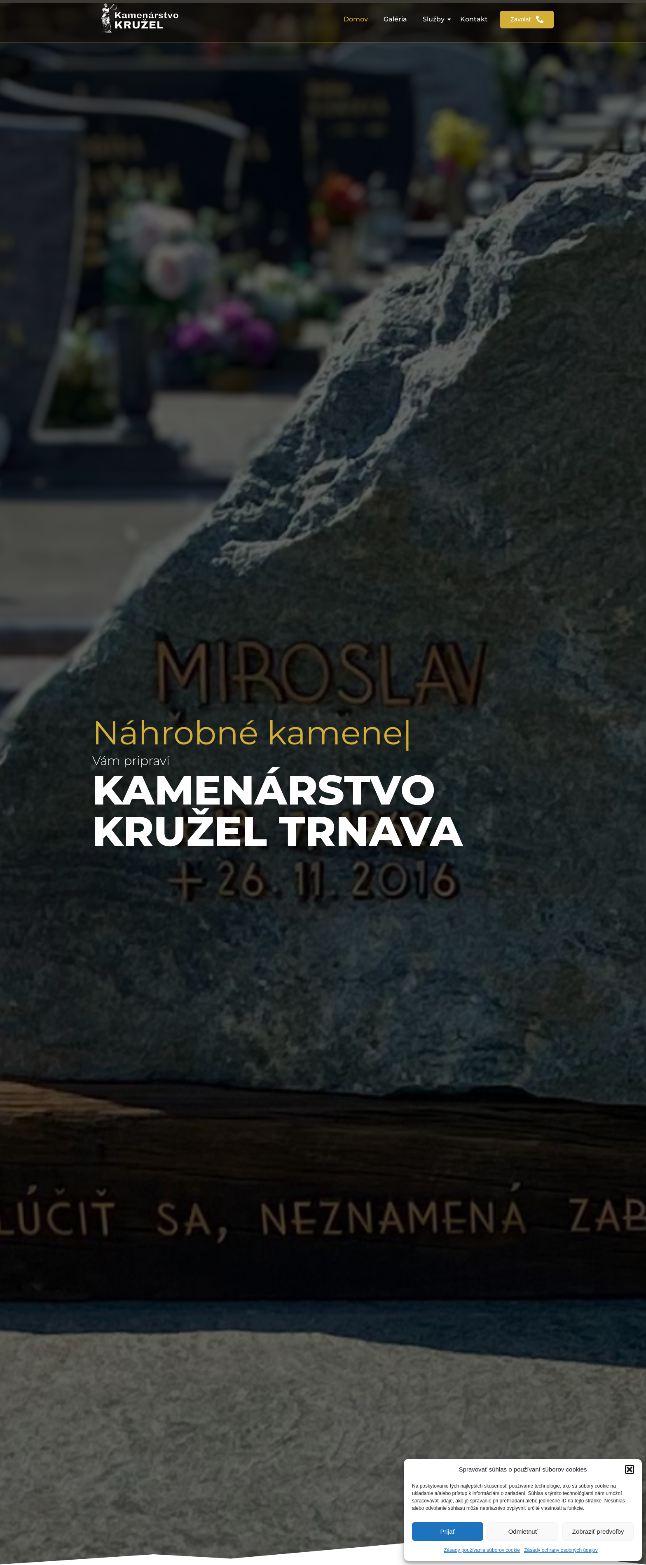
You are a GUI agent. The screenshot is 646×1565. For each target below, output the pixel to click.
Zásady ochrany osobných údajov (561, 1550)
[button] (629, 1469)
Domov (356, 19)
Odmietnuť (523, 1531)
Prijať (447, 1531)
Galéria (395, 19)
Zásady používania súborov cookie (482, 1550)
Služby (435, 19)
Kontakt (474, 19)
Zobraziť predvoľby (598, 1531)
